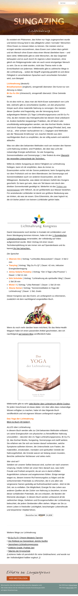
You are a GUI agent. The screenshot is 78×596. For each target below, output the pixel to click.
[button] (19, 580)
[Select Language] (67, 3)
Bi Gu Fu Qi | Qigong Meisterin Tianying (26, 540)
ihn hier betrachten (22, 251)
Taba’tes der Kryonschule (19, 553)
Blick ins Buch (19, 424)
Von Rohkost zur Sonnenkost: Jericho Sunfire (29, 543)
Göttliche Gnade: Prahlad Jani (22, 549)
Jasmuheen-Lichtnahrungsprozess (24, 546)
